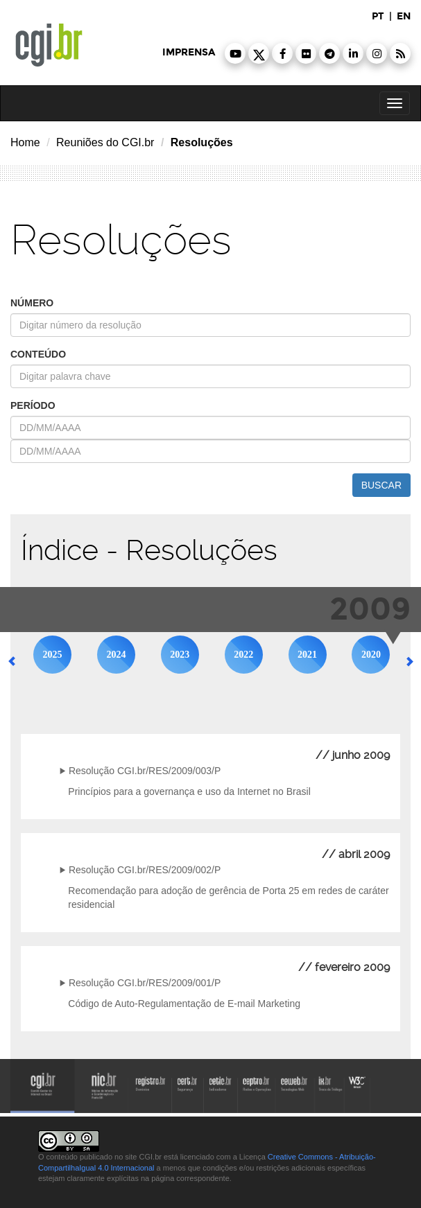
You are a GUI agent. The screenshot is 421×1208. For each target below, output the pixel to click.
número (31, 302)
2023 (179, 654)
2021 (307, 654)
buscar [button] (381, 485)
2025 (52, 654)
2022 (243, 654)
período (32, 405)
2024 (116, 654)
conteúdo (38, 354)
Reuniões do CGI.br (105, 142)
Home (25, 142)
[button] (235, 53)
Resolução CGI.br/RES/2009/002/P (145, 869)
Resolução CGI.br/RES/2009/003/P (145, 770)
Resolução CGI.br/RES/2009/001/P (145, 982)
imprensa (188, 52)
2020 (371, 654)
